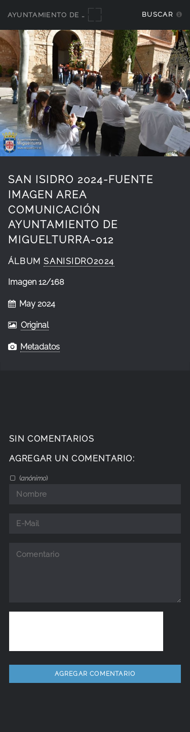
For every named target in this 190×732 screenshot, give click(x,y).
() (33, 478)
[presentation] (86, 631)
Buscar (157, 14)
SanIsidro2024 (79, 261)
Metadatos (40, 347)
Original (35, 325)
